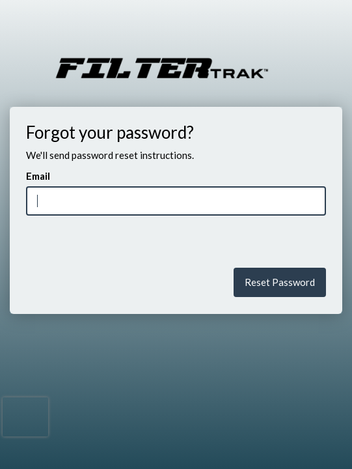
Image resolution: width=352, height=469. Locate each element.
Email (38, 176)
